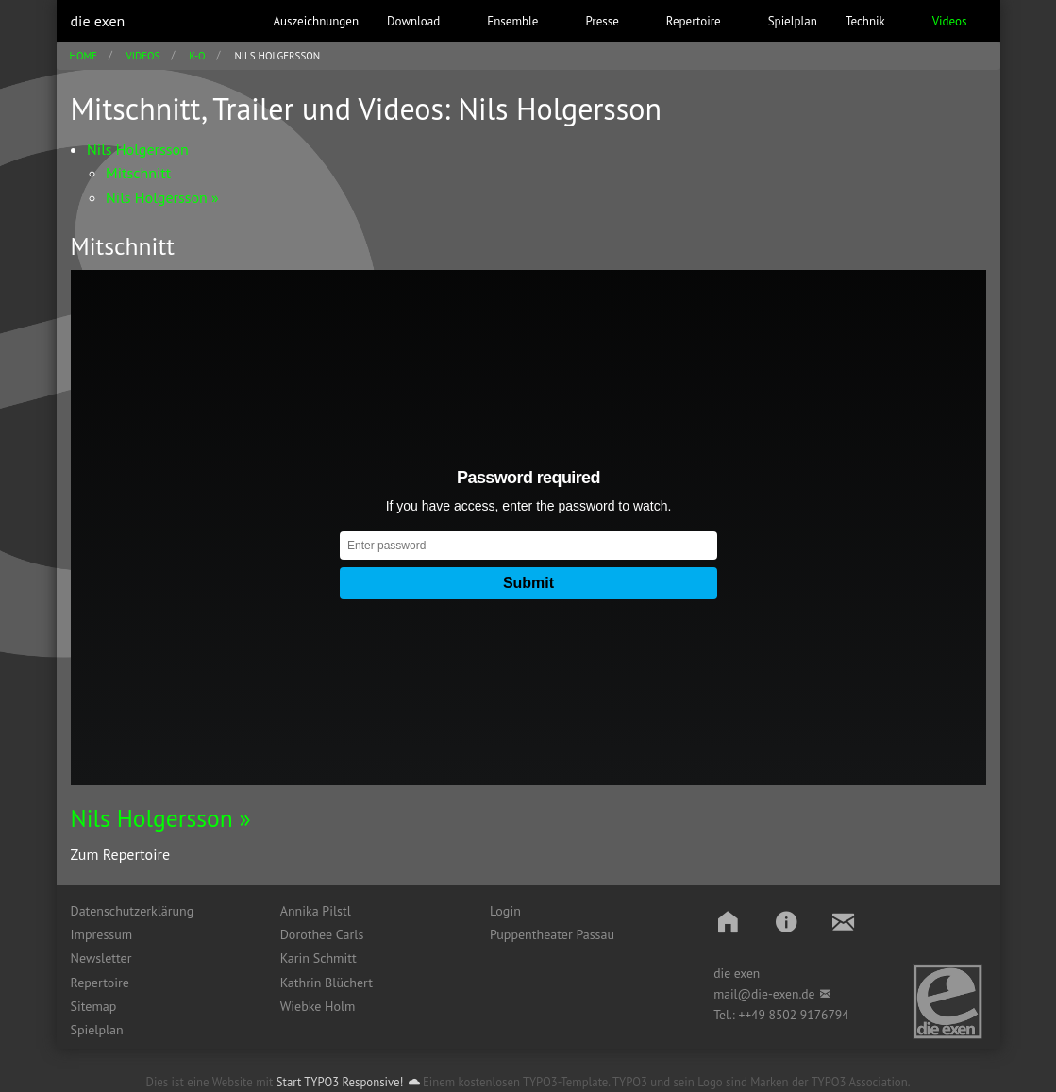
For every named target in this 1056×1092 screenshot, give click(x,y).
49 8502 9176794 (800, 1014)
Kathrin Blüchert (326, 982)
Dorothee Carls (322, 934)
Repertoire (100, 982)
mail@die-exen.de (763, 993)
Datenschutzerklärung (132, 910)
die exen (98, 20)
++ (744, 1014)
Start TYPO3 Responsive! (340, 1082)
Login (505, 910)
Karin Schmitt (318, 957)
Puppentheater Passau (552, 934)
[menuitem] (161, 910)
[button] (728, 921)
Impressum (102, 934)
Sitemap (94, 1006)
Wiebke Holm (318, 1006)
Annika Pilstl (315, 910)
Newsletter (101, 957)
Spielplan (97, 1029)
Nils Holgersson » (161, 817)
